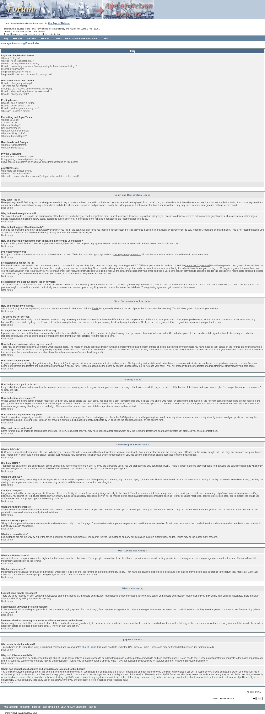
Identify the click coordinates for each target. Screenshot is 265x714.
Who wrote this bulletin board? (16, 170)
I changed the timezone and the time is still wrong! (26, 88)
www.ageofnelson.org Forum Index (20, 43)
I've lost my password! (12, 69)
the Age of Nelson (59, 23)
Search (45, 38)
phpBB (15, 713)
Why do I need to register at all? (17, 61)
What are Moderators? (12, 147)
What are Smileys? (11, 125)
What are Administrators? (14, 145)
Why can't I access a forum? (15, 111)
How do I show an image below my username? (25, 91)
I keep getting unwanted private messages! (23, 159)
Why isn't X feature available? (16, 173)
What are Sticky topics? (13, 133)
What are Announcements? (15, 130)
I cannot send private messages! (18, 156)
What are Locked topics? (14, 136)
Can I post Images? (11, 128)
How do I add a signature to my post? (20, 108)
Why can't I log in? (10, 58)
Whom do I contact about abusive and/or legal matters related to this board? (40, 176)
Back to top (7, 208)
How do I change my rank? (15, 94)
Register (18, 38)
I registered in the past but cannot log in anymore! (26, 74)
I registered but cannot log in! (16, 71)
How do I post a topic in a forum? (18, 103)
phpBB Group (89, 647)
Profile (31, 38)
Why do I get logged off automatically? (20, 63)
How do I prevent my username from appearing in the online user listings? (39, 66)
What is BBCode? (10, 120)
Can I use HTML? (10, 122)
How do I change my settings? (16, 83)
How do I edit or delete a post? (17, 105)
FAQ (6, 38)
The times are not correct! (14, 86)
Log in (105, 38)
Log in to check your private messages (75, 38)
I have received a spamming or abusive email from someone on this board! (39, 162)
